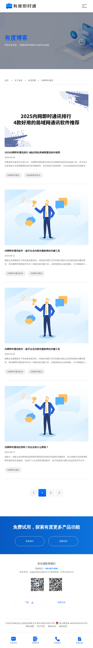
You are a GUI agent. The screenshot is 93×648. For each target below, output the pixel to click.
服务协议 (52, 626)
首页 (7, 80)
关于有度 (18, 80)
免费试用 (63, 541)
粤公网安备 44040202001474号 (72, 623)
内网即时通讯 (13, 175)
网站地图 (30, 626)
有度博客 (32, 80)
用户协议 (41, 626)
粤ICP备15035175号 (46, 623)
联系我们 (30, 541)
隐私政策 (63, 626)
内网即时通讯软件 (15, 273)
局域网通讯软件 (33, 175)
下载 (29, 602)
